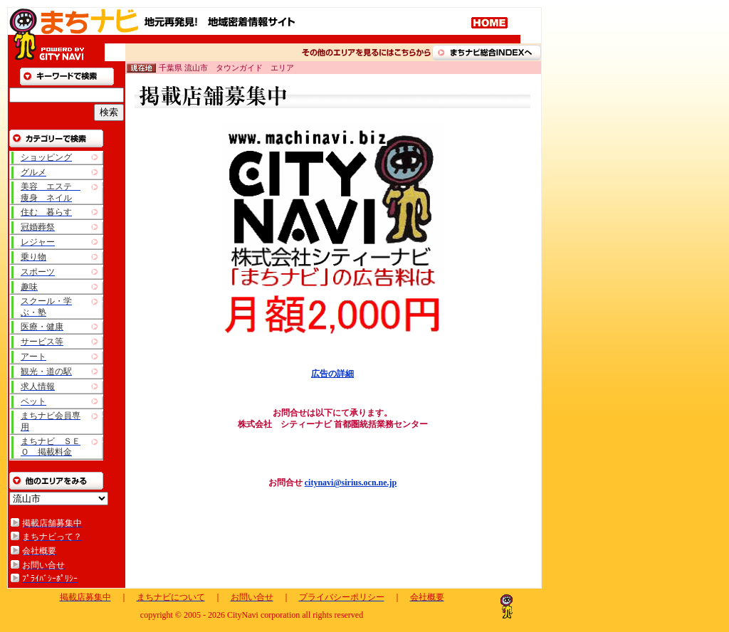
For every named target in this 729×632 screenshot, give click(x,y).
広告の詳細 (332, 374)
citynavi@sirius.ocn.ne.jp (351, 483)
